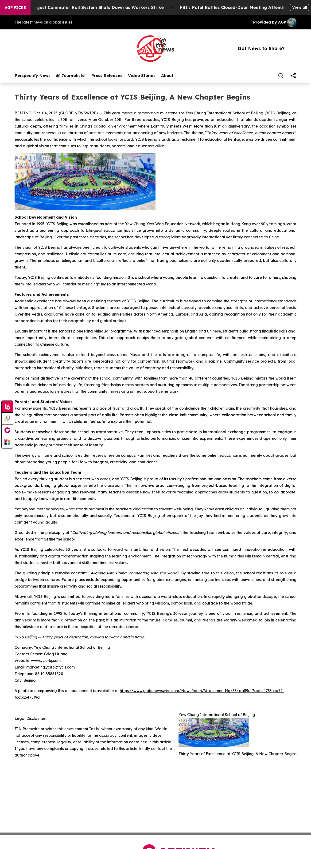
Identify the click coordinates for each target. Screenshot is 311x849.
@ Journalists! (71, 75)
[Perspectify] (7, 418)
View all (299, 7)
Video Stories (142, 75)
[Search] (280, 75)
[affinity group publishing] (7, 430)
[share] (293, 75)
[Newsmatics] (7, 442)
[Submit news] (7, 407)
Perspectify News (33, 75)
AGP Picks (15, 7)
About (167, 75)
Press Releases (106, 75)
